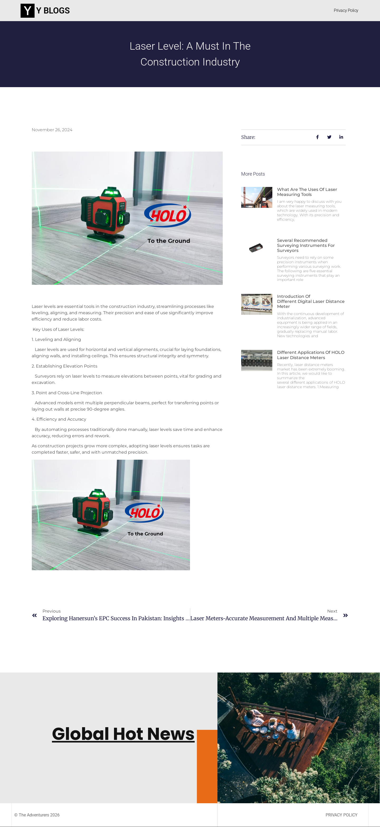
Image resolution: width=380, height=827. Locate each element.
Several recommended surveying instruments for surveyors (306, 245)
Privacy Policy (346, 10)
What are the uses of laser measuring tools (307, 192)
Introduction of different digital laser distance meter (311, 301)
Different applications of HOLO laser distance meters (310, 355)
